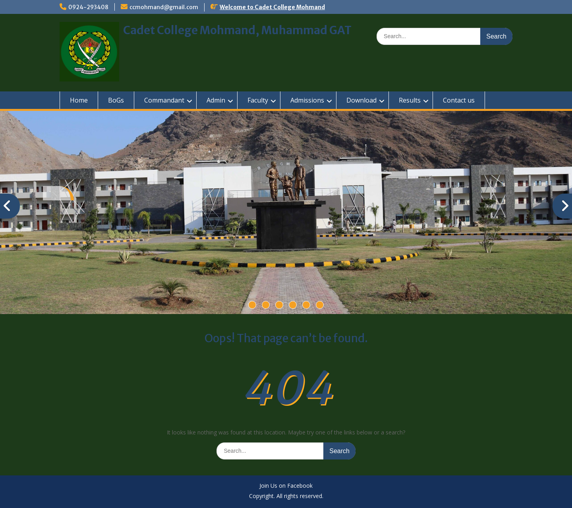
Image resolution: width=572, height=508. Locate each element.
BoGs (116, 100)
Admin (216, 100)
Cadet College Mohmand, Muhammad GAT (237, 30)
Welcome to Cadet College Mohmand (272, 7)
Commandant (164, 100)
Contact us (459, 100)
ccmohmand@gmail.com (163, 7)
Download (361, 100)
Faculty (257, 100)
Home (79, 100)
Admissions (307, 100)
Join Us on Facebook (286, 486)
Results (410, 100)
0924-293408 (88, 7)
